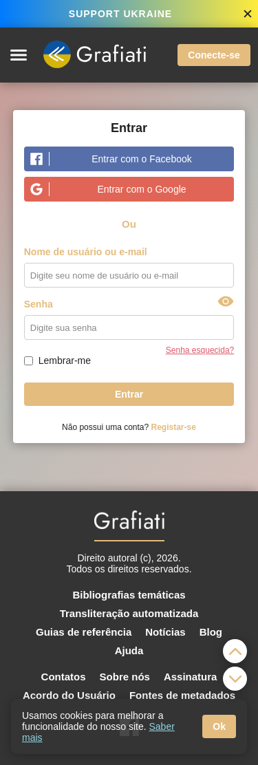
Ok (219, 726)
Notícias (165, 632)
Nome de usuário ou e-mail (85, 251)
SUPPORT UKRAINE (120, 13)
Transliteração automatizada (129, 613)
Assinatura (190, 676)
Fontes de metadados (182, 695)
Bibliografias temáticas (128, 595)
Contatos (63, 676)
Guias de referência (83, 632)
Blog (211, 632)
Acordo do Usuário (69, 695)
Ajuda (129, 650)
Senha (38, 304)
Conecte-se (213, 55)
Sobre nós (125, 676)
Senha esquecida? (200, 350)
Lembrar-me (65, 360)
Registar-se (173, 427)
